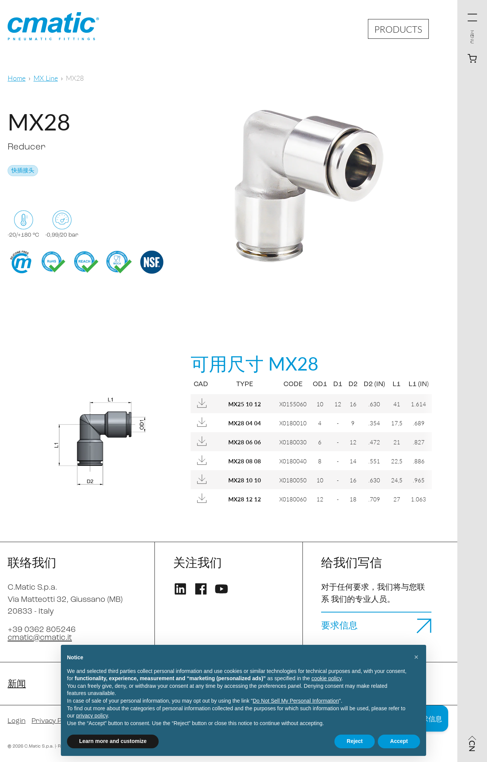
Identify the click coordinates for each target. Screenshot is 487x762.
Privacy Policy (54, 721)
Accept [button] (399, 741)
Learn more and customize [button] (112, 741)
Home (16, 78)
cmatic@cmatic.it (40, 638)
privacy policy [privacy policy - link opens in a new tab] (92, 716)
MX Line (45, 78)
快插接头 (22, 171)
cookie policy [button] (326, 678)
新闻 (17, 684)
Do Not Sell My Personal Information (296, 701)
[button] (416, 657)
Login (16, 721)
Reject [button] (355, 741)
